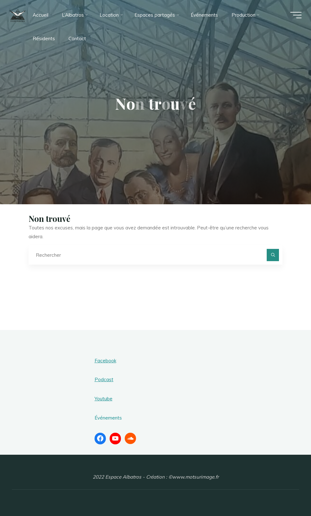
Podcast (104, 379)
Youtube (103, 399)
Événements (108, 418)
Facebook (105, 361)
